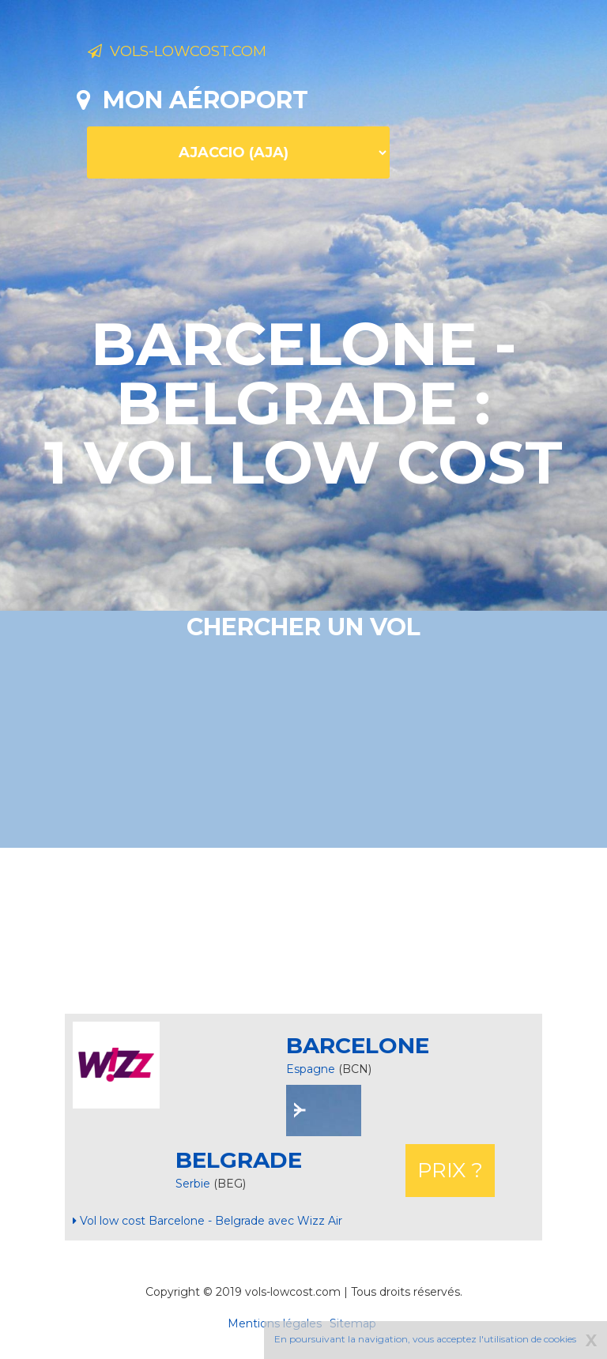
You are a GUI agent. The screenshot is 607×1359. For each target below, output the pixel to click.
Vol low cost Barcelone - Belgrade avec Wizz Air (207, 1221)
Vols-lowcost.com (213, 53)
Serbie (194, 1183)
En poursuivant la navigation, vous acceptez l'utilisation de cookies (425, 1339)
